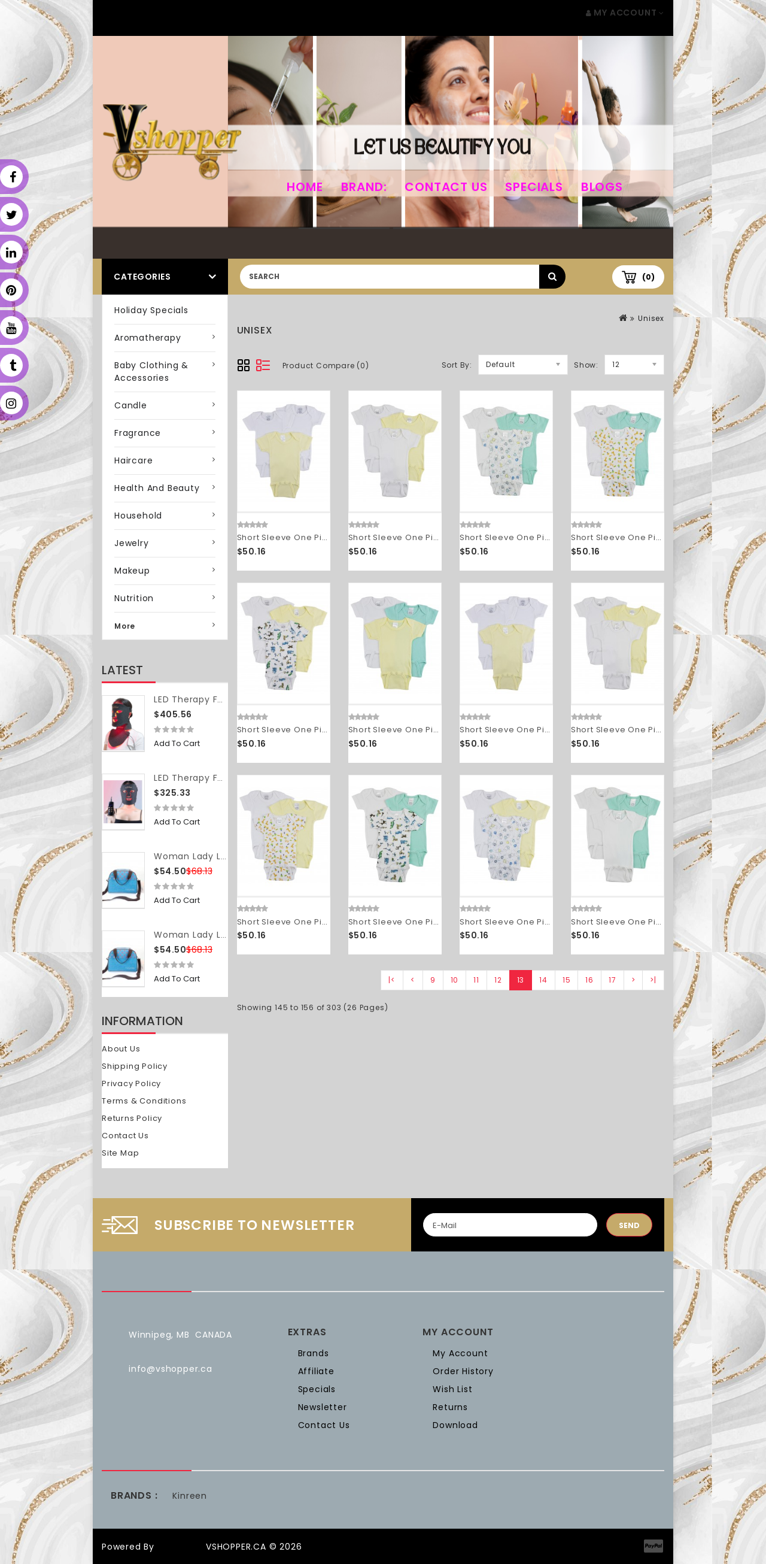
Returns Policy (132, 1118)
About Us (121, 1048)
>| (653, 980)
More (124, 626)
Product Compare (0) (325, 365)
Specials (534, 186)
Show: (586, 365)
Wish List (452, 1389)
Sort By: (457, 365)
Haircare (133, 460)
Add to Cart (177, 743)
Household (138, 516)
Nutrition (134, 598)
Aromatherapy (147, 338)
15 (567, 980)
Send (629, 1225)
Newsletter (322, 1407)
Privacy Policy (131, 1083)
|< (392, 980)
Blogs (602, 186)
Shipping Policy (135, 1066)
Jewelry (131, 543)
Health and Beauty (157, 488)
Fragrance (137, 433)
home (305, 186)
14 (543, 980)
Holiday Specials (151, 310)
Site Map (120, 1153)
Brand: (364, 186)
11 (476, 980)
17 (612, 980)
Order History (463, 1371)
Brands (313, 1353)
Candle (130, 405)
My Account (460, 1353)
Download (455, 1425)
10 (455, 980)
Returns (450, 1407)
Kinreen (189, 1496)
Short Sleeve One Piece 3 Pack (303, 537)
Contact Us (446, 186)
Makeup (132, 571)
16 (589, 980)
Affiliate (316, 1371)
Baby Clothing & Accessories (151, 371)
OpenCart (180, 1547)
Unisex (651, 318)
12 (498, 980)
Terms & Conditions (144, 1101)
